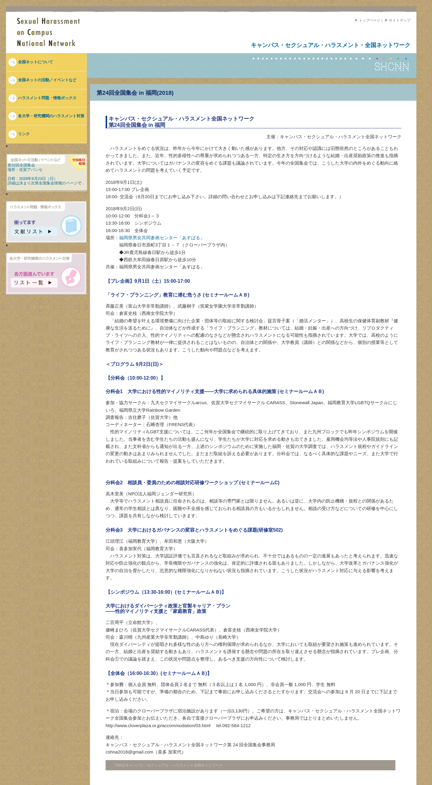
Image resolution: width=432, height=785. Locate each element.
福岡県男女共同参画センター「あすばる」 (162, 237)
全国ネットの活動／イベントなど (47, 80)
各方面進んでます (34, 279)
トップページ (366, 20)
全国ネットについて (35, 62)
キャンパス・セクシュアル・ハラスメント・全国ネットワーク (330, 45)
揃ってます (34, 227)
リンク (24, 134)
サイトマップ (396, 20)
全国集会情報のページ (58, 183)
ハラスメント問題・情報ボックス (47, 98)
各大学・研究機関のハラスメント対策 (51, 116)
